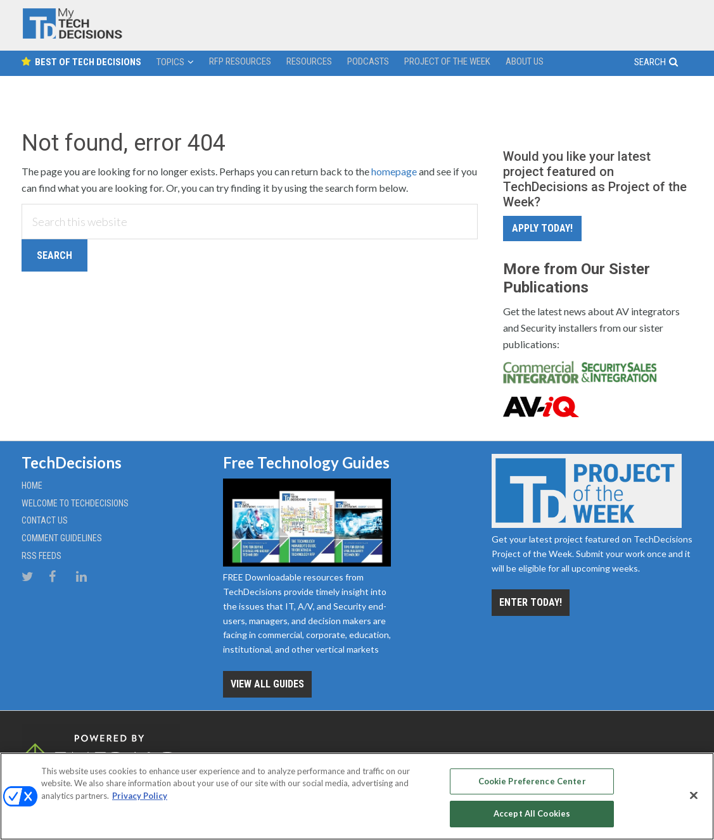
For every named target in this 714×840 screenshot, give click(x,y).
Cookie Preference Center (532, 781)
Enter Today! (530, 602)
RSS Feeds (41, 556)
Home (32, 485)
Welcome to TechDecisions (75, 503)
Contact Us (45, 520)
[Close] (694, 795)
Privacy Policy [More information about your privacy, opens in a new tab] (139, 796)
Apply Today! (542, 228)
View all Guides (267, 684)
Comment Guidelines (62, 538)
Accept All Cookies (532, 813)
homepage (394, 171)
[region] (357, 796)
